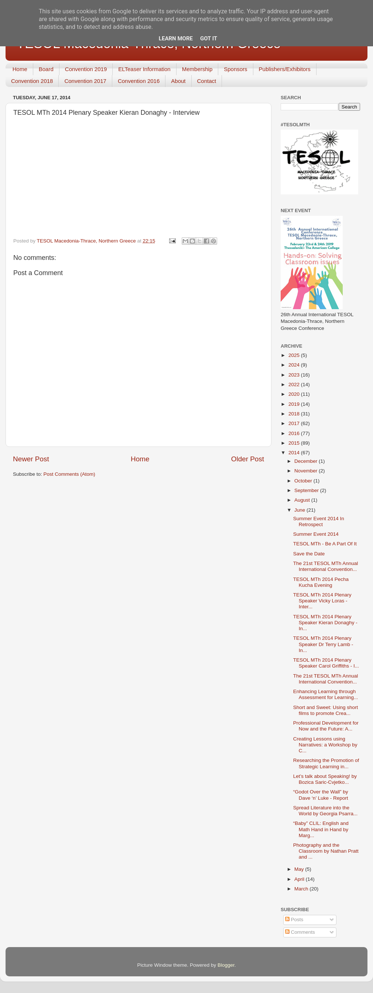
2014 (294, 452)
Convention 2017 (85, 81)
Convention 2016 (139, 81)
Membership (197, 69)
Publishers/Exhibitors (285, 69)
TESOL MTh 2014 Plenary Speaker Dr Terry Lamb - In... (323, 644)
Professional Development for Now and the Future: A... (326, 726)
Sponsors (235, 69)
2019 (294, 404)
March (301, 889)
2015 (294, 443)
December (306, 461)
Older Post (247, 459)
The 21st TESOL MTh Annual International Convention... (325, 566)
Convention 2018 (32, 81)
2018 (294, 414)
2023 (294, 375)
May (299, 869)
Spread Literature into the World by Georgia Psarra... (325, 810)
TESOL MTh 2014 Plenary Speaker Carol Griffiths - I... (326, 663)
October (304, 481)
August (302, 500)
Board (46, 69)
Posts (294, 919)
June (300, 510)
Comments (300, 932)
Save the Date (309, 553)
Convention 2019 (86, 69)
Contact (206, 81)
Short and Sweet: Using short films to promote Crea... (325, 710)
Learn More (176, 38)
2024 (294, 365)
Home (20, 69)
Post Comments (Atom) (69, 474)
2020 (294, 394)
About (178, 81)
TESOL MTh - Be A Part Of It (325, 543)
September (307, 490)
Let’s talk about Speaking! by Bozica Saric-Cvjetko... (325, 779)
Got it (208, 38)
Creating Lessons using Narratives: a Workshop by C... (325, 744)
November (306, 471)
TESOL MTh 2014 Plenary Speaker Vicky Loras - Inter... (322, 600)
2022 (294, 384)
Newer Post (31, 459)
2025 (294, 355)
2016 (294, 433)
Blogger (226, 965)
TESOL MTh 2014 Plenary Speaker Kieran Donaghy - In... (325, 622)
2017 (294, 423)
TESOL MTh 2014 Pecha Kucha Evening (321, 582)
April (300, 879)
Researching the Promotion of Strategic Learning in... (326, 763)
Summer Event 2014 (316, 534)
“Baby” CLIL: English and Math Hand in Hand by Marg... (321, 829)
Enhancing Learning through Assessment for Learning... (325, 694)
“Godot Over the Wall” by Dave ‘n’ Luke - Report (320, 794)
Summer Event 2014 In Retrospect (318, 521)
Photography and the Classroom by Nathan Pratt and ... (326, 851)
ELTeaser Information (144, 69)
